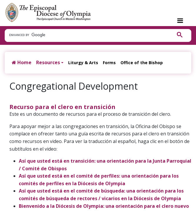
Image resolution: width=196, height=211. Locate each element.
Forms (109, 62)
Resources (48, 62)
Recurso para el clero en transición (62, 107)
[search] (85, 35)
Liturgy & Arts (83, 62)
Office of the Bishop (141, 62)
